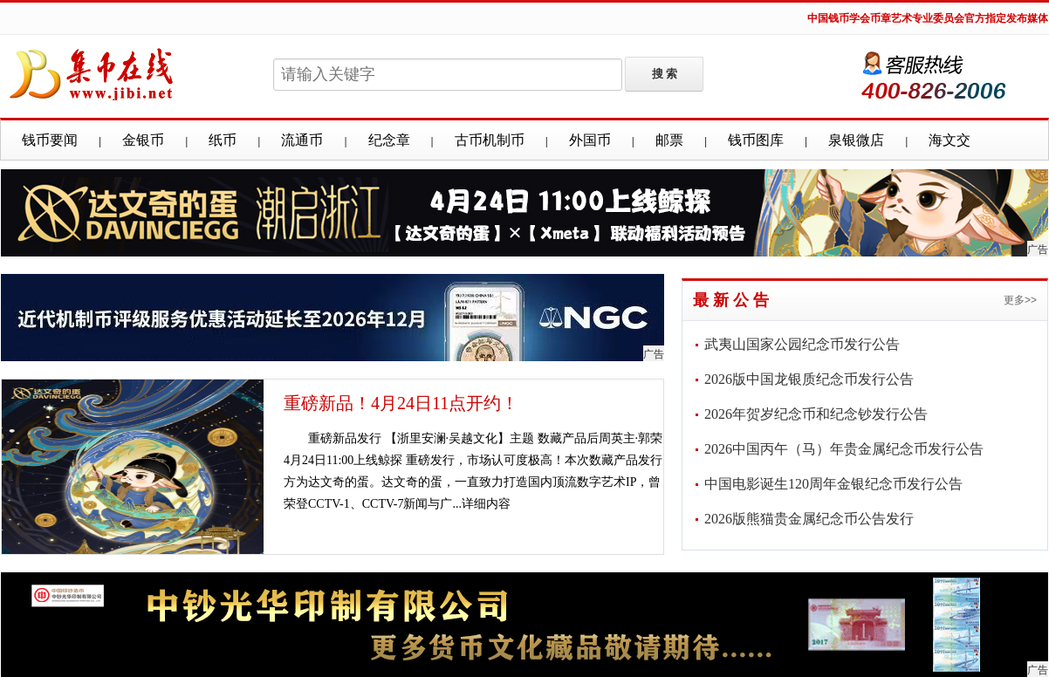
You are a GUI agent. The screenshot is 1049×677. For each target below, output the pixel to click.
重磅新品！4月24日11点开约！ (401, 403)
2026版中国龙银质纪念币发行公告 (809, 379)
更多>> (1020, 300)
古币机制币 (489, 140)
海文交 (949, 140)
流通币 (302, 140)
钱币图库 (756, 140)
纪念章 (389, 140)
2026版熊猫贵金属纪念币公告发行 (809, 518)
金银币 (143, 140)
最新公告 (733, 300)
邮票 (669, 140)
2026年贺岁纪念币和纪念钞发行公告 (816, 414)
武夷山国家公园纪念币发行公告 (802, 344)
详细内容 (486, 503)
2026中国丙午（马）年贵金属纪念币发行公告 (844, 448)
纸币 (223, 140)
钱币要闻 (50, 140)
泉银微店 (856, 140)
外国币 (590, 140)
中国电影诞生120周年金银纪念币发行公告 (833, 483)
